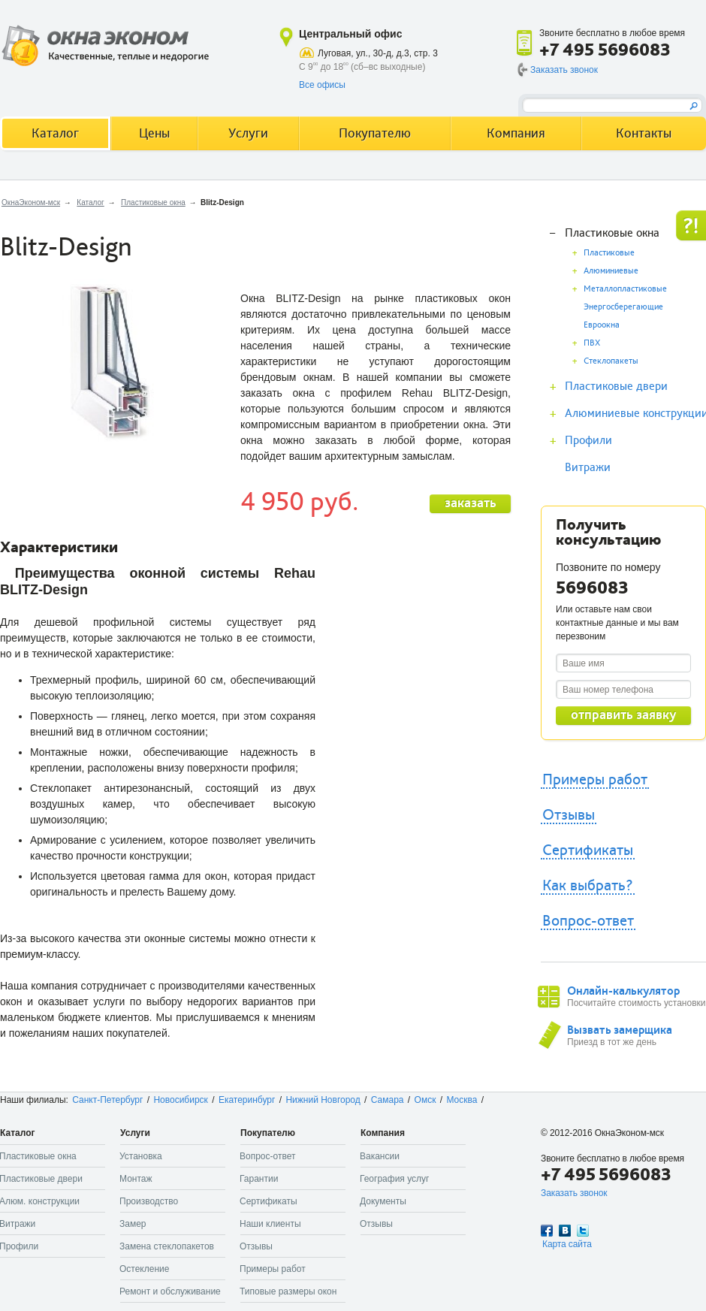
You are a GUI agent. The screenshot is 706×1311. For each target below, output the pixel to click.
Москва (461, 1100)
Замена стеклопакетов (166, 1246)
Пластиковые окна (153, 202)
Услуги (248, 133)
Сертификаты (587, 850)
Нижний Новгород (322, 1100)
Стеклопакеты (611, 361)
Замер (132, 1224)
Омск (425, 1100)
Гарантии (259, 1179)
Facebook (547, 1231)
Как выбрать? (587, 886)
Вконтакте (565, 1231)
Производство (148, 1201)
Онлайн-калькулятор (623, 991)
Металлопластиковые (625, 289)
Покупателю (375, 133)
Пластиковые (609, 253)
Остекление (144, 1269)
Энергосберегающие (623, 307)
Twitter (583, 1231)
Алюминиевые (611, 271)
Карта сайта (567, 1244)
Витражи (588, 467)
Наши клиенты (270, 1224)
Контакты (643, 133)
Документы (383, 1201)
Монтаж (135, 1179)
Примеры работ (594, 780)
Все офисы (322, 85)
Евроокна (602, 325)
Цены (154, 133)
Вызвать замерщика (619, 1030)
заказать (470, 503)
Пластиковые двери (616, 386)
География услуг (394, 1179)
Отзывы (568, 815)
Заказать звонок (564, 70)
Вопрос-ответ (588, 921)
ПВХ (592, 343)
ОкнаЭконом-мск (31, 202)
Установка (140, 1156)
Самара (387, 1100)
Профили (588, 440)
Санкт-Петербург (107, 1100)
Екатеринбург (247, 1100)
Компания (516, 133)
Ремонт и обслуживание (170, 1291)
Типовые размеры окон (288, 1291)
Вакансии (380, 1156)
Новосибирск (180, 1100)
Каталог (90, 202)
